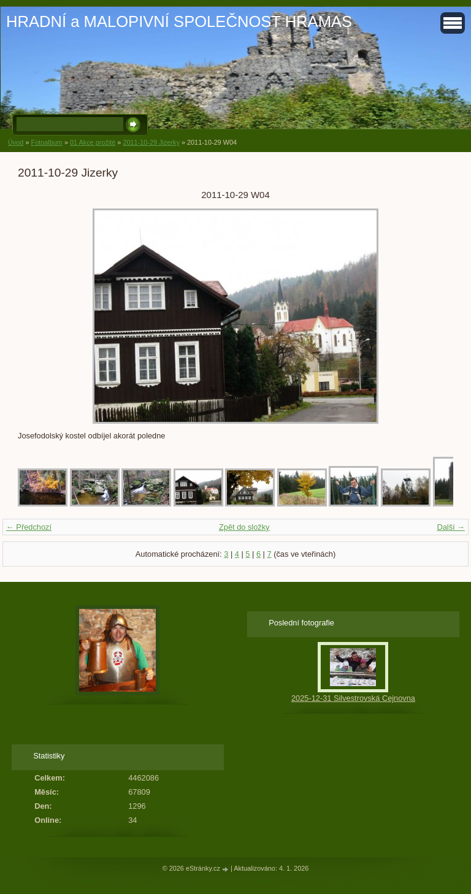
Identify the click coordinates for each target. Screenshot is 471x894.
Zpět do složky (244, 527)
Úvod (15, 142)
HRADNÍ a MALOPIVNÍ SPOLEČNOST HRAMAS (179, 21)
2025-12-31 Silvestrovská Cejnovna (353, 698)
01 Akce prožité (92, 142)
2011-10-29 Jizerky (151, 142)
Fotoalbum (46, 142)
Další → (451, 527)
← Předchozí (29, 527)
